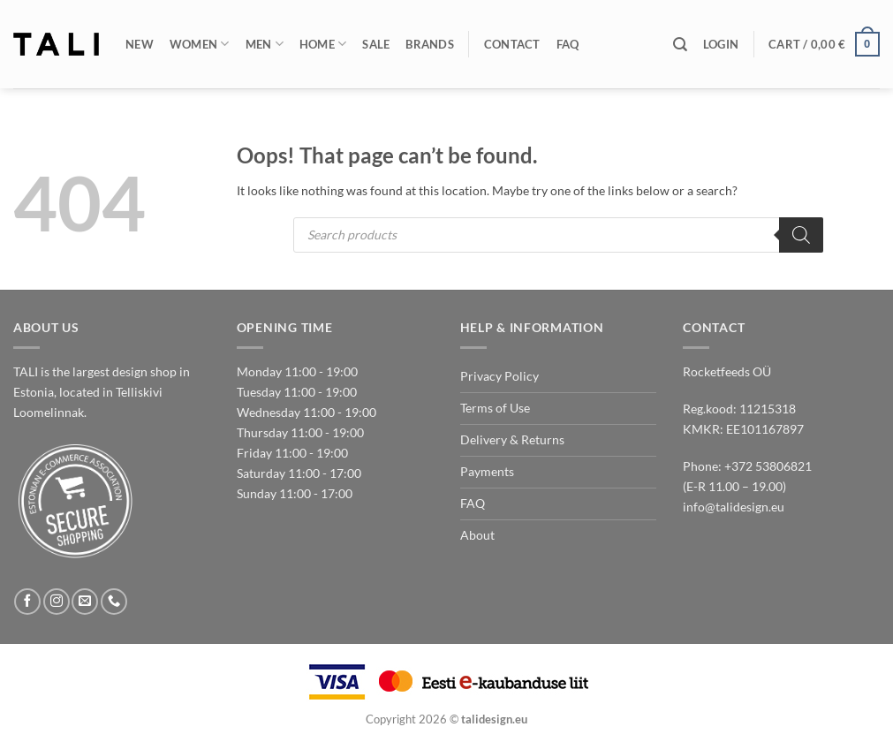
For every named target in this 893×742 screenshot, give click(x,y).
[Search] (680, 44)
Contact (512, 44)
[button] (720, 44)
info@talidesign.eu (733, 506)
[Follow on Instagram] (56, 601)
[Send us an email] (85, 601)
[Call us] (114, 601)
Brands (429, 44)
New (139, 44)
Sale (376, 44)
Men (265, 43)
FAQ (567, 44)
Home (323, 43)
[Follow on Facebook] (27, 601)
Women (200, 43)
